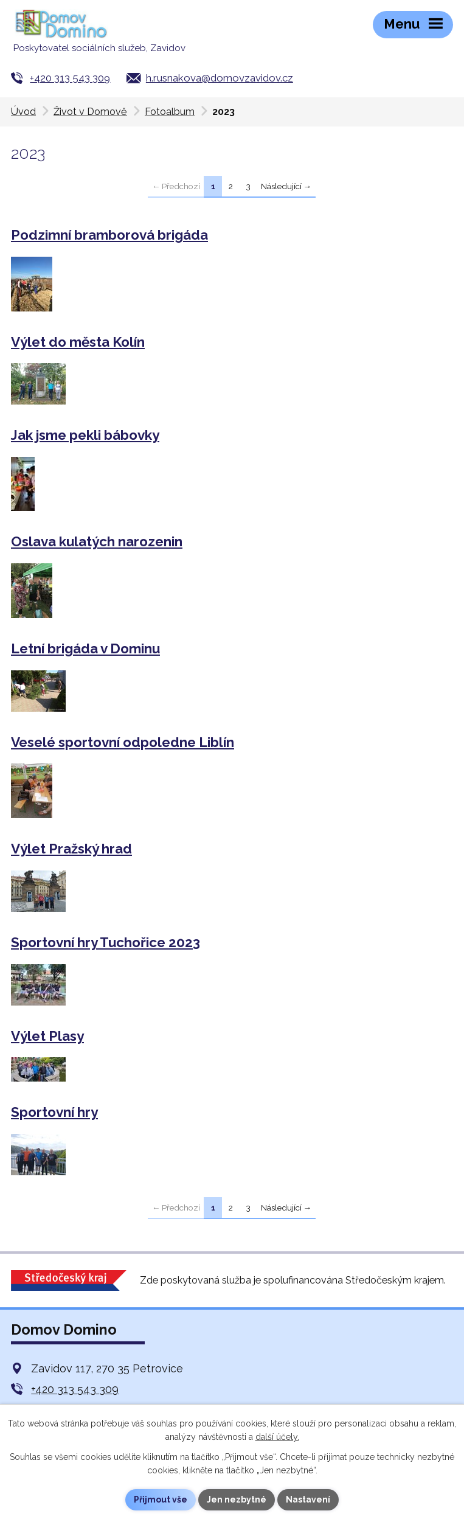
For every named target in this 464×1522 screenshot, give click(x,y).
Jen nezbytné (236, 1499)
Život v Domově (90, 111)
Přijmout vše (160, 1499)
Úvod (23, 111)
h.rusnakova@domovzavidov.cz (219, 78)
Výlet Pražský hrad (71, 849)
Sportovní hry (54, 1112)
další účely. (277, 1437)
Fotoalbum (170, 111)
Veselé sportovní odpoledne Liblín (122, 742)
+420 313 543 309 (70, 78)
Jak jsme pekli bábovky (85, 435)
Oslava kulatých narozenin (96, 541)
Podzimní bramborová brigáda (109, 235)
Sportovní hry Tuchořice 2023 (105, 942)
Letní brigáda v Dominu (85, 648)
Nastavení (308, 1499)
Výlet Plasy (47, 1036)
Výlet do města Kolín (78, 342)
